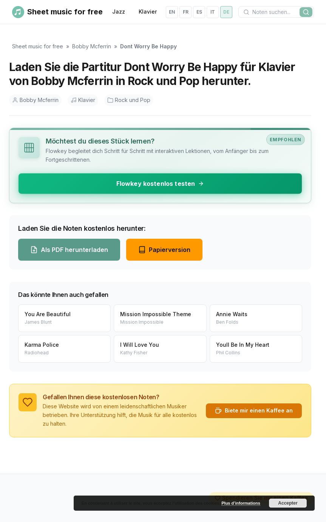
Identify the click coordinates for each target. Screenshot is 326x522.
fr (185, 12)
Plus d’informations (240, 503)
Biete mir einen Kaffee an (254, 410)
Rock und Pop (128, 100)
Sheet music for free (37, 46)
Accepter (287, 503)
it (212, 12)
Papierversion (164, 249)
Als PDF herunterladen (69, 249)
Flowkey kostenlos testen (160, 183)
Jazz (118, 11)
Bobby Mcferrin (91, 46)
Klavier (148, 11)
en (172, 12)
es (199, 12)
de (226, 12)
